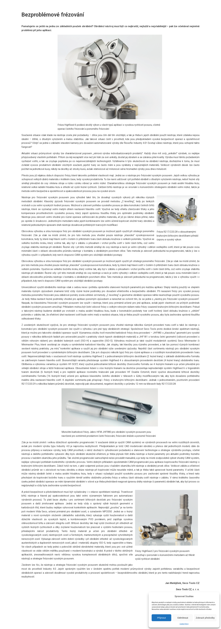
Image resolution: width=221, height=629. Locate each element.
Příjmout (161, 617)
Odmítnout (182, 617)
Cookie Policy (184, 624)
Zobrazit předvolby (205, 617)
